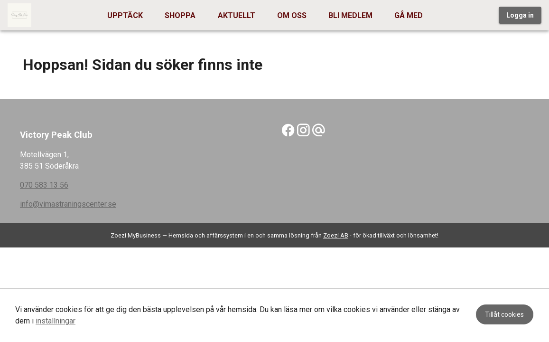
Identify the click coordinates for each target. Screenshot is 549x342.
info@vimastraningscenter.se (68, 204)
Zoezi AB (335, 235)
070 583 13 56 (44, 185)
